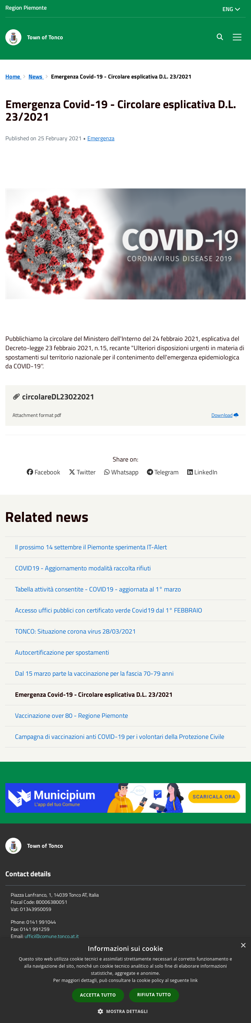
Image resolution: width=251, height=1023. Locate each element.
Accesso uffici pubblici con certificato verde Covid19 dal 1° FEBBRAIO (108, 610)
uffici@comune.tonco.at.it (52, 936)
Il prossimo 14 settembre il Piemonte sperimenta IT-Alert (91, 547)
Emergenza (100, 138)
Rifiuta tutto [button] (154, 995)
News (36, 76)
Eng (231, 9)
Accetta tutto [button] (98, 995)
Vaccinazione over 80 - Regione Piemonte (71, 715)
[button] (125, 1011)
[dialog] (125, 980)
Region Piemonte (26, 7)
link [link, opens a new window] (194, 980)
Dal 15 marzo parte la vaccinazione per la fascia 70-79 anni (94, 673)
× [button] (243, 945)
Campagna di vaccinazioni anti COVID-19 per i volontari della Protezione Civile (119, 736)
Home (13, 76)
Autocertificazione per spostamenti (62, 652)
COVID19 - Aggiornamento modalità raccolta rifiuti (83, 568)
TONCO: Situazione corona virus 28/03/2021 (75, 631)
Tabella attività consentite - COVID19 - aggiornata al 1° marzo (98, 589)
